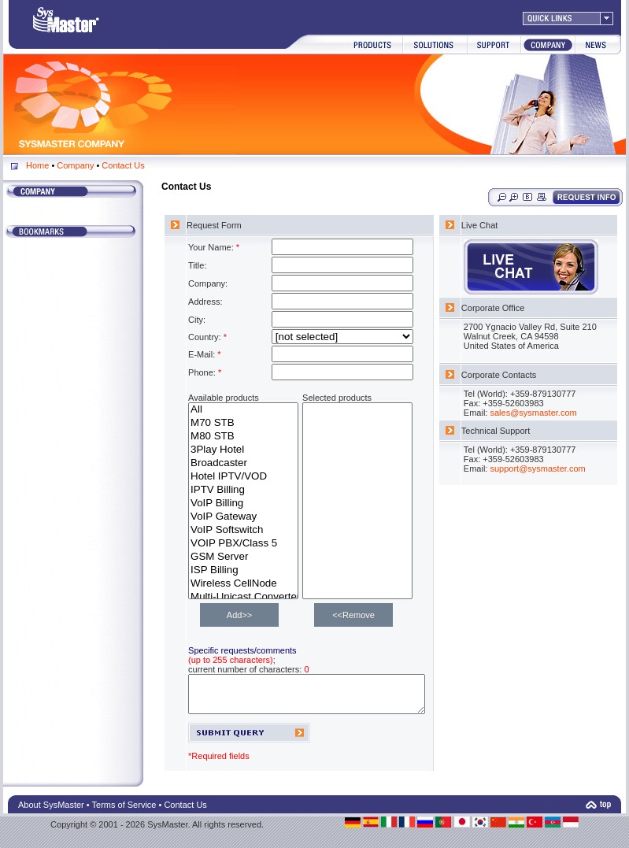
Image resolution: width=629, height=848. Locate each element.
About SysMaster (51, 812)
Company (75, 165)
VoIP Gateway (243, 517)
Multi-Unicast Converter (243, 597)
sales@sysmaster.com (555, 412)
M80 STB (243, 436)
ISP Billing (243, 570)
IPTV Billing (243, 490)
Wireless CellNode (243, 584)
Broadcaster (243, 463)
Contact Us (123, 165)
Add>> (239, 615)
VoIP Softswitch (243, 530)
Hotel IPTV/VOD (243, 476)
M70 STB (243, 423)
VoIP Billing (243, 503)
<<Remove (353, 615)
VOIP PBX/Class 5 (243, 543)
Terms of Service (124, 812)
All (243, 410)
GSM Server (243, 557)
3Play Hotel (243, 450)
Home (37, 165)
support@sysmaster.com (559, 468)
